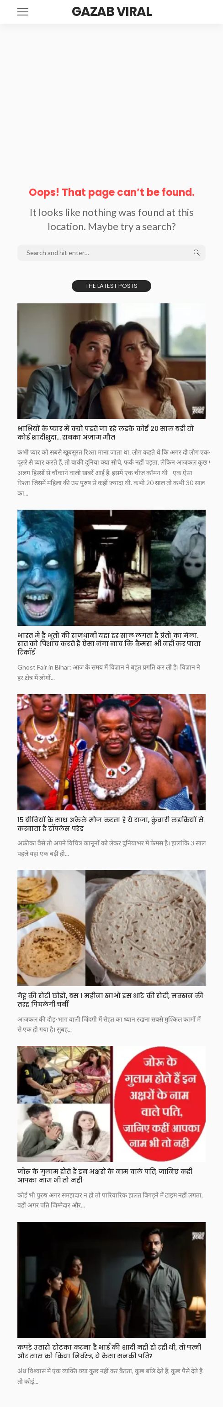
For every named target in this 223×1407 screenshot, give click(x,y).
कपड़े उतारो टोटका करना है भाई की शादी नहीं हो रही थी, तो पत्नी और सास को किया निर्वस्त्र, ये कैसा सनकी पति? (109, 1352)
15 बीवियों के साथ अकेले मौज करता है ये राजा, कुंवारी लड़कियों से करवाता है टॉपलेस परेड (110, 824)
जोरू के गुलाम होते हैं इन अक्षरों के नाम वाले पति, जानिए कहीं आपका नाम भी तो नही (104, 1176)
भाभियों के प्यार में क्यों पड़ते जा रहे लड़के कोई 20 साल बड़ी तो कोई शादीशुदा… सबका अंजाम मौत (105, 433)
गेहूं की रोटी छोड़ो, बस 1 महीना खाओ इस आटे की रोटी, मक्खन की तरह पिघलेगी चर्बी (110, 1000)
